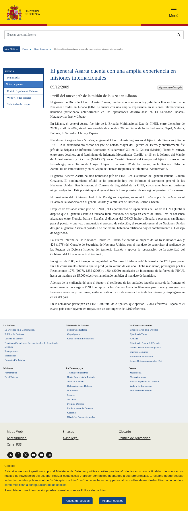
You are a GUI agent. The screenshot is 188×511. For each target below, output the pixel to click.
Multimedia (13, 77)
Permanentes (11, 372)
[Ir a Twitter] (26, 455)
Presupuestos (11, 351)
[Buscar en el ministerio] (89, 34)
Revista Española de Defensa (22, 91)
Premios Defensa (75, 403)
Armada (134, 338)
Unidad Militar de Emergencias (145, 347)
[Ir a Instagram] (49, 455)
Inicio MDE (9, 49)
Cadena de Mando (14, 338)
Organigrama (73, 334)
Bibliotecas (72, 390)
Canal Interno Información (80, 338)
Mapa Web (15, 431)
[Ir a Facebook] (18, 455)
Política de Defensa (14, 334)
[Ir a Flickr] (42, 455)
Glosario (71, 412)
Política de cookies (71, 500)
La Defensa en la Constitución (20, 329)
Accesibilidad (17, 438)
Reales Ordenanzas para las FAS (146, 361)
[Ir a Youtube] (34, 455)
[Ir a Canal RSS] (11, 455)
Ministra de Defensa (77, 329)
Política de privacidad (135, 438)
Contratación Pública (15, 360)
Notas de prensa (41, 49)
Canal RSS (14, 444)
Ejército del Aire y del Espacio (145, 343)
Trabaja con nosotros (77, 372)
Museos (71, 395)
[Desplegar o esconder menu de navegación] (173, 12)
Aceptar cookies (107, 500)
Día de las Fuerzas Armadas (81, 417)
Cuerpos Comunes (139, 351)
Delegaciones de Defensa (79, 386)
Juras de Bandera (75, 381)
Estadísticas (10, 355)
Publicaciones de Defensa (80, 408)
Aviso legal (70, 438)
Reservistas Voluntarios (141, 356)
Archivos (71, 399)
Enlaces (68, 431)
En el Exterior (12, 377)
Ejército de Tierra (138, 334)
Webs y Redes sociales (19, 97)
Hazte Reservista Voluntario (81, 377)
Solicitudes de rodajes (18, 104)
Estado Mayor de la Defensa (144, 329)
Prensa (25, 49)
